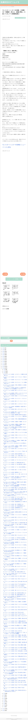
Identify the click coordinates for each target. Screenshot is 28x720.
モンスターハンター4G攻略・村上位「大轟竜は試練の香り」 (15, 621)
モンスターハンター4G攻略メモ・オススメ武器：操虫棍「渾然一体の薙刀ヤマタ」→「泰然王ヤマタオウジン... (15, 492)
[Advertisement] (14, 28)
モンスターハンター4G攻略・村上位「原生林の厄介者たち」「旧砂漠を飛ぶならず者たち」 (15, 691)
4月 (4, 701)
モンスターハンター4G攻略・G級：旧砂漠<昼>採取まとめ (14, 592)
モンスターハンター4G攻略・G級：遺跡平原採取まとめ (14, 594)
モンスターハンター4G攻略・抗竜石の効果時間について (14, 453)
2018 (3, 361)
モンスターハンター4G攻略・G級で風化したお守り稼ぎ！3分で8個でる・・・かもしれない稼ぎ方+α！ (14, 477)
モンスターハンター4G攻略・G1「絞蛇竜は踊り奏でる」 (14, 462)
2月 (4, 705)
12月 (4, 369)
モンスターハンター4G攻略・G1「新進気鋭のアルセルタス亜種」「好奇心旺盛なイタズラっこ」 (14, 597)
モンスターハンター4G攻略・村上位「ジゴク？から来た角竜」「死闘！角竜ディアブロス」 (14, 574)
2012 (3, 710)
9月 (4, 693)
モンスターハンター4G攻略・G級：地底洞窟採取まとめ (14, 505)
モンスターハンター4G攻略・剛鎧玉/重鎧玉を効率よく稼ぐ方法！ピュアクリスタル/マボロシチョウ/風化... (14, 499)
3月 (4, 703)
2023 (3, 353)
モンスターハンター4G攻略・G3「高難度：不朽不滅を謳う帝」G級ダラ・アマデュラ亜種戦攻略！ (14, 485)
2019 (3, 359)
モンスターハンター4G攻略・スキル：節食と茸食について (14, 455)
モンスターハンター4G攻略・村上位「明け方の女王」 (13, 612)
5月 (4, 700)
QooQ (16, 719)
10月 (4, 372)
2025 (3, 349)
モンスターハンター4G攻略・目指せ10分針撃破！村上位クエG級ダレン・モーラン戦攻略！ (14, 428)
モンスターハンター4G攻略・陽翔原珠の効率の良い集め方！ (15, 414)
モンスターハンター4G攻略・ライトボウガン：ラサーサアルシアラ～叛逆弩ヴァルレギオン (15, 495)
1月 (4, 706)
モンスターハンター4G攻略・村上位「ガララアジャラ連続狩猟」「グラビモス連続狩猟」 (15, 670)
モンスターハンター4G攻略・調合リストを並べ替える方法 (14, 487)
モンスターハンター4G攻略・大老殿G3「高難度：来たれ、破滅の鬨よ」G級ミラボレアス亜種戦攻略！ (14, 425)
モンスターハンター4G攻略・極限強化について (12, 472)
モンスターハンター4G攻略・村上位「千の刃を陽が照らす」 (15, 584)
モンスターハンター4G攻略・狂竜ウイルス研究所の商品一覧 (15, 522)
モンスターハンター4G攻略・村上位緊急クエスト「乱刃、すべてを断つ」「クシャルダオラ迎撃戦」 (15, 633)
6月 (4, 698)
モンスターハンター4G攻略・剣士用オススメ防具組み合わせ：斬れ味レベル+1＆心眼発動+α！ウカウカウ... (14, 388)
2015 (3, 366)
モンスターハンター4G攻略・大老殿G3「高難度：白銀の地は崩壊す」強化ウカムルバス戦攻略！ (14, 446)
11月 (4, 371)
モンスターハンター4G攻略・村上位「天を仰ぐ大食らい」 (14, 614)
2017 (3, 363)
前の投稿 (23, 274)
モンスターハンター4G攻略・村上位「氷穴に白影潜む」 (14, 585)
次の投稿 (5, 274)
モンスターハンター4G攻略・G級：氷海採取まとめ (13, 504)
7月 (4, 696)
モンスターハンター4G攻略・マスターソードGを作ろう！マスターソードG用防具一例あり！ (15, 570)
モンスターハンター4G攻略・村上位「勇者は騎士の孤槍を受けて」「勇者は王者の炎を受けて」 (15, 678)
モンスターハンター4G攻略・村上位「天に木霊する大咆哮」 (15, 647)
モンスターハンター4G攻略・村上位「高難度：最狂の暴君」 (15, 635)
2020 (3, 358)
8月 (4, 695)
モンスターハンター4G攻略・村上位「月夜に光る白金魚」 (14, 680)
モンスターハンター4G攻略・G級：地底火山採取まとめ (14, 571)
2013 (3, 708)
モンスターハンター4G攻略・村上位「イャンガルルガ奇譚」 (15, 649)
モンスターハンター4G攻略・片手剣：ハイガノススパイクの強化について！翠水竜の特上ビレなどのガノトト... (15, 394)
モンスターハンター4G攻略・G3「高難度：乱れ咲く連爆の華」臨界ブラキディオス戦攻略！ (14, 483)
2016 (3, 364)
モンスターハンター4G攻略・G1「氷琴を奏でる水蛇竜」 (14, 537)
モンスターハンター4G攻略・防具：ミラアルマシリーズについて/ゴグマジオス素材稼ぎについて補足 (15, 412)
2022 (3, 354)
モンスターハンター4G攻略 (20, 17)
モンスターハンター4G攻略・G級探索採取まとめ (12, 507)
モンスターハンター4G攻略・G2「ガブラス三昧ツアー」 (14, 497)
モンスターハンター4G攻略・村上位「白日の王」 (13, 630)
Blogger (16, 715)
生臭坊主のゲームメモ (10, 2)
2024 (3, 351)
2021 (3, 356)
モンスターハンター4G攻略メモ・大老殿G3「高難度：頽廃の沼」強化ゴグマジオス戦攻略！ (14, 441)
